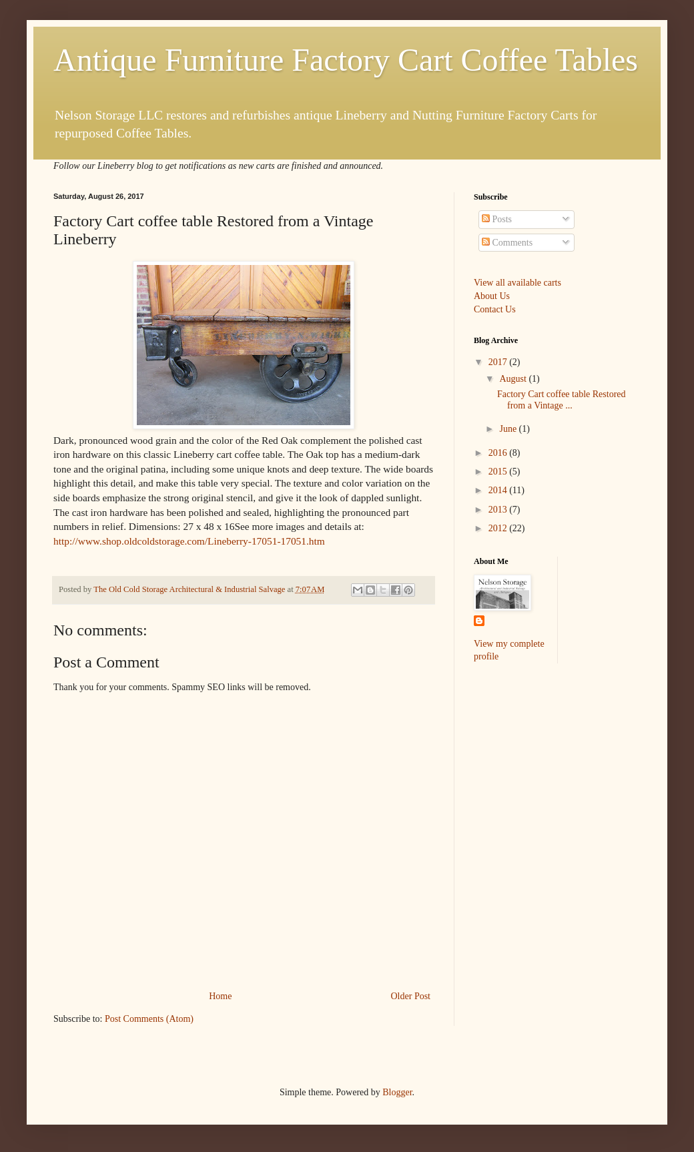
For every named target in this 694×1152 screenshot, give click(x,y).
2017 (499, 362)
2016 (499, 453)
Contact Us (495, 309)
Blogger (397, 1092)
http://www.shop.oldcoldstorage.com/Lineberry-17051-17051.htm (189, 541)
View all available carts (517, 283)
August (514, 379)
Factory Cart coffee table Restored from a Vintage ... (561, 399)
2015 (499, 472)
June (508, 429)
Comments (507, 243)
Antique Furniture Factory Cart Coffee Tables (345, 59)
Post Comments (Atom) (149, 1019)
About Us (492, 296)
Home (220, 996)
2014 (499, 490)
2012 (499, 528)
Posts (497, 219)
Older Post (411, 996)
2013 (499, 510)
